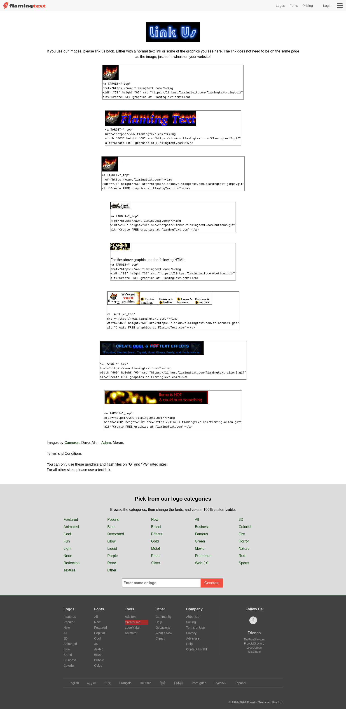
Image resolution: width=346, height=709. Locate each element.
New (154, 519)
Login (327, 5)
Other (111, 570)
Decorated (115, 534)
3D (241, 519)
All (197, 519)
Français (123, 683)
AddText (130, 617)
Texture (69, 570)
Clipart (159, 638)
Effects (156, 534)
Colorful (245, 527)
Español (238, 683)
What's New (163, 633)
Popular (113, 519)
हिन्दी (160, 683)
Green (200, 541)
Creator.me (132, 622)
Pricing (307, 5)
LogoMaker (133, 627)
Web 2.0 (201, 563)
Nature (244, 548)
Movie (200, 548)
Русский (218, 683)
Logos (280, 5)
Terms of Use (195, 627)
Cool (67, 534)
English (71, 683)
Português (196, 683)
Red (242, 556)
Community (163, 617)
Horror (244, 541)
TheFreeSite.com (254, 639)
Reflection (71, 563)
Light (67, 548)
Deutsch (143, 683)
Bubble (99, 660)
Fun (66, 541)
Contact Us (196, 649)
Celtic (98, 665)
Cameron (71, 443)
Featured (70, 519)
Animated (71, 527)
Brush (98, 655)
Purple (112, 556)
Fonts (294, 5)
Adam (106, 443)
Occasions (162, 627)
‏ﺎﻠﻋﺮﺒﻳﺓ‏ (89, 683)
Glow (111, 541)
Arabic (98, 649)
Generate (212, 583)
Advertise (192, 638)
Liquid (112, 548)
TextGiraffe (254, 651)
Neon (67, 556)
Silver (155, 563)
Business (202, 527)
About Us (192, 617)
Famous (201, 534)
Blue (111, 527)
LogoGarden (254, 647)
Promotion (203, 556)
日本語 (176, 683)
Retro (111, 563)
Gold (155, 541)
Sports (244, 563)
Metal (155, 548)
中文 (105, 683)
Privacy (191, 633)
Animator (131, 633)
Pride (155, 556)
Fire (242, 534)
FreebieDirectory (254, 643)
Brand (156, 527)
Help (158, 622)
